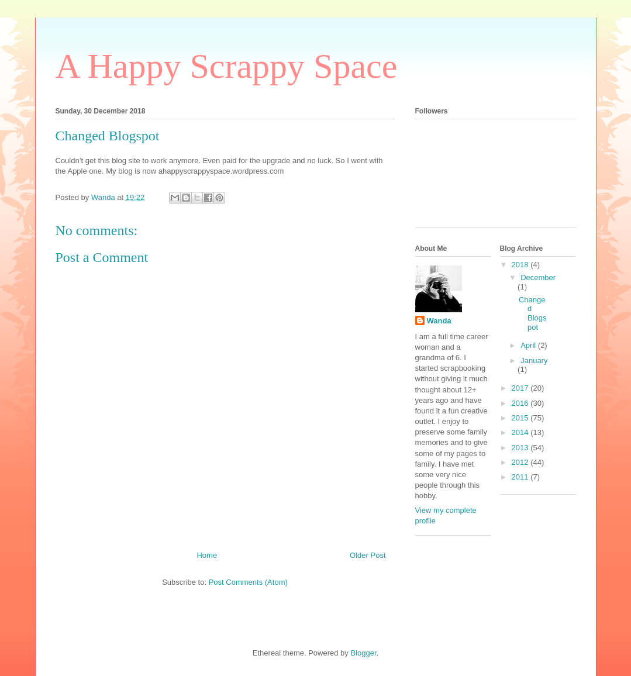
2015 (521, 417)
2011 (521, 476)
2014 (521, 432)
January (533, 360)
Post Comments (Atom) (248, 582)
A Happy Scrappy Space (227, 66)
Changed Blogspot (533, 313)
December (538, 277)
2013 (521, 447)
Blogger (363, 653)
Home (206, 555)
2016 (521, 403)
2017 (521, 388)
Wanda (439, 320)
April (529, 345)
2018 (521, 264)
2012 (521, 462)
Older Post (367, 555)
